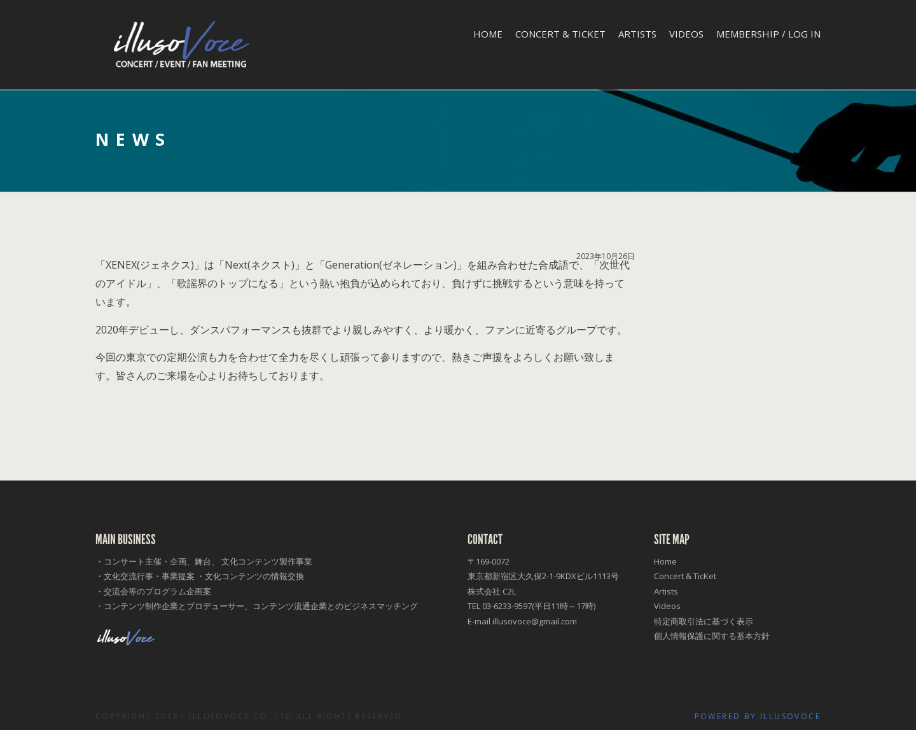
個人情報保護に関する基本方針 (712, 636)
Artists (637, 33)
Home (488, 33)
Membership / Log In (768, 33)
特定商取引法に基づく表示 (703, 621)
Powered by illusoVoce (758, 716)
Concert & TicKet (560, 33)
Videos (686, 33)
